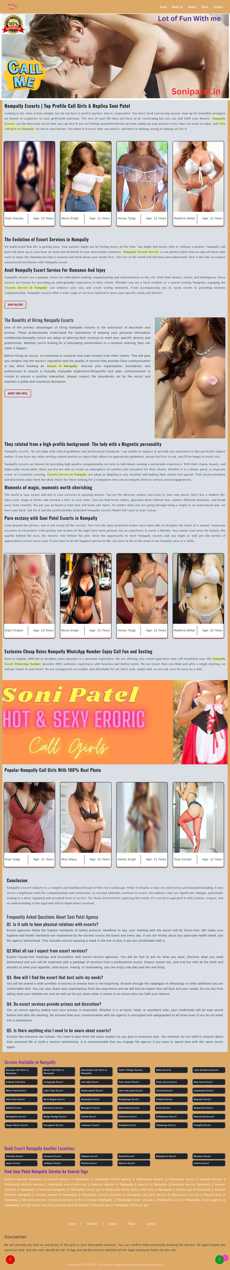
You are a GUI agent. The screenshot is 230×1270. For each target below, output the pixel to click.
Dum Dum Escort (15, 1099)
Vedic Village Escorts (131, 1070)
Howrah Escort (164, 1090)
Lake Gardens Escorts (206, 1070)
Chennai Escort (14, 1156)
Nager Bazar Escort (17, 1125)
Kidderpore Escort (166, 1116)
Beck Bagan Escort (54, 1099)
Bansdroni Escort (53, 1108)
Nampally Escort (90, 1099)
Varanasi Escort (52, 1156)
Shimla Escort (89, 1163)
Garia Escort (163, 1108)
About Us (177, 6)
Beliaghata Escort (16, 1116)
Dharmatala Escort (129, 1108)
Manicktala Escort (204, 1116)
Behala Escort (14, 1108)
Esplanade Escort (203, 1090)
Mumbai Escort (202, 1156)
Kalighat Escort (127, 1125)
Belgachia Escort (203, 1108)
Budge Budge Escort (55, 1116)
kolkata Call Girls (15, 1082)
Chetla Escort (88, 1116)
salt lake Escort (90, 1082)
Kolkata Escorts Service (145, 1264)
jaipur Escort (13, 1163)
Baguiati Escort (202, 1099)
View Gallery (15, 304)
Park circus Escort (166, 1082)
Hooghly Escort (202, 1125)
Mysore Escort (127, 1163)
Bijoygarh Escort (90, 1108)
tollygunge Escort (53, 1082)
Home (163, 6)
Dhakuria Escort (128, 1116)
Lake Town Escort (53, 1090)
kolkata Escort (164, 1099)
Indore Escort (201, 1163)
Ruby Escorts (163, 1070)
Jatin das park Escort (131, 1090)
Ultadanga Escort (166, 1125)
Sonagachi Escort (53, 1125)
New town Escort (203, 1082)
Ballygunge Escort (129, 1099)
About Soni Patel (18, 393)
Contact (218, 6)
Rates (204, 6)
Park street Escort (129, 1082)
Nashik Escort (126, 1156)
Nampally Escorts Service (141, 251)
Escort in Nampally (62, 366)
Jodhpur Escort (52, 1163)
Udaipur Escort (89, 1156)
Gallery (192, 6)
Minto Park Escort (16, 1090)
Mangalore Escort (166, 1156)
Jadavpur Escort (90, 1125)
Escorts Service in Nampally (26, 287)
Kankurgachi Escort (92, 1090)
